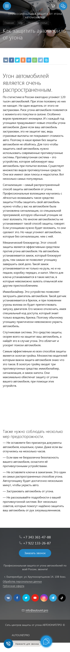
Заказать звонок (35, 553)
